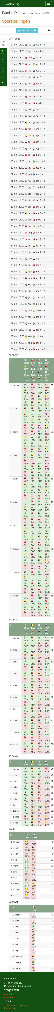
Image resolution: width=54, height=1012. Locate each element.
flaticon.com (10, 1008)
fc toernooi (9, 997)
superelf (8, 994)
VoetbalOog (10, 4)
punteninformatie (27, 30)
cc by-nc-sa (16, 1005)
